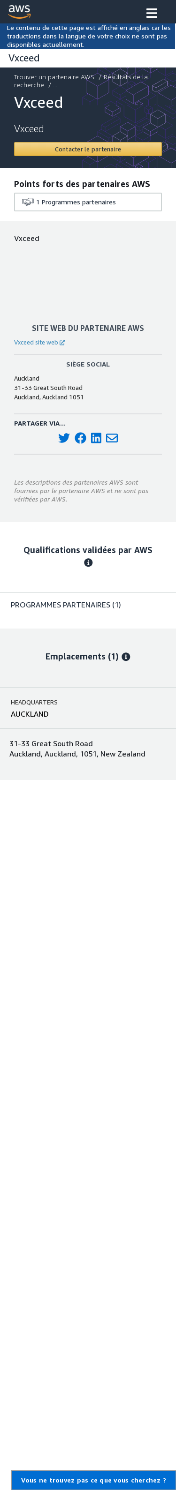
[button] (152, 14)
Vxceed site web (39, 342)
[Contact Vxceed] (88, 149)
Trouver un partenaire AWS (55, 77)
